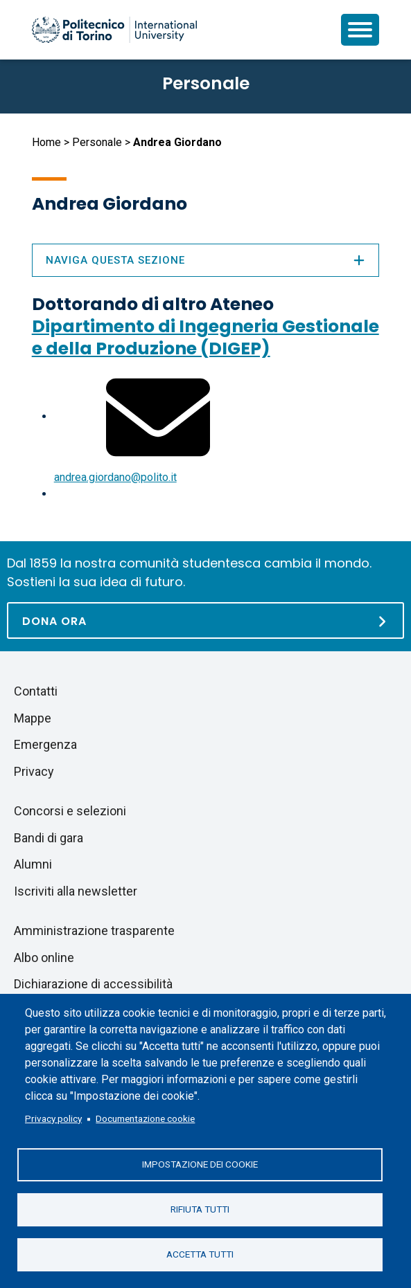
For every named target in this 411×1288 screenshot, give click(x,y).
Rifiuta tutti (199, 1209)
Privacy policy (53, 1118)
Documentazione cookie (145, 1118)
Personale (97, 142)
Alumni (33, 864)
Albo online (44, 957)
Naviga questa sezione (206, 260)
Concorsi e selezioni (70, 811)
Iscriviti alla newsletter (75, 891)
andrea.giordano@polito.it (115, 477)
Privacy (34, 771)
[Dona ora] (205, 620)
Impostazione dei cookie (200, 1164)
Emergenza (45, 744)
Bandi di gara (48, 838)
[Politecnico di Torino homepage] (114, 30)
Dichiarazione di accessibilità (93, 984)
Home (46, 142)
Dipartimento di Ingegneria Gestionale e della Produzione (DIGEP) (205, 337)
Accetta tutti (200, 1254)
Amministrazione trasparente (94, 930)
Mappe (32, 718)
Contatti (36, 691)
